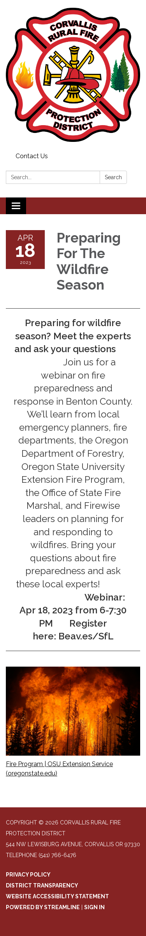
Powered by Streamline (43, 907)
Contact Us (32, 156)
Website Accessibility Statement (57, 896)
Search (113, 177)
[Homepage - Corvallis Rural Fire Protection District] (73, 75)
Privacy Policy (28, 874)
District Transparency (42, 885)
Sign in (94, 907)
